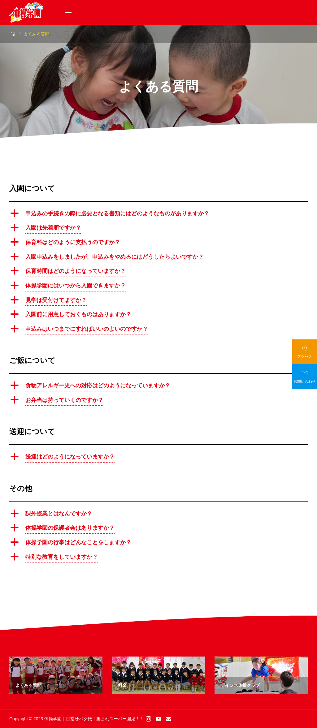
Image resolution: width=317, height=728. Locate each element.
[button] (158, 214)
